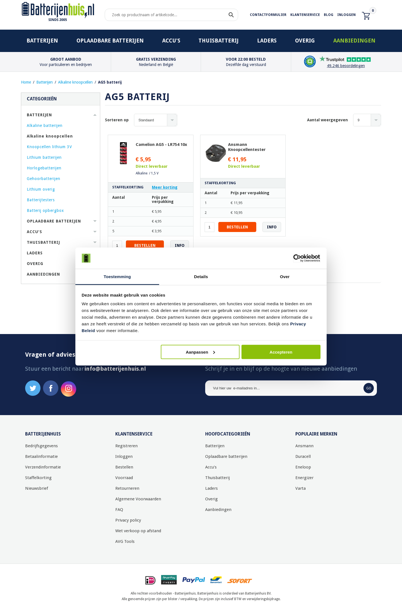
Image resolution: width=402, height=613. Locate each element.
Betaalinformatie (41, 456)
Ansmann (304, 445)
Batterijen (42, 40)
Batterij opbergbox (45, 210)
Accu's (171, 40)
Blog (328, 15)
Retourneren (127, 488)
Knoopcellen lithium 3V (49, 147)
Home (26, 82)
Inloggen (346, 15)
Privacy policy (128, 520)
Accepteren (281, 351)
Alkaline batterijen (45, 125)
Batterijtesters (41, 200)
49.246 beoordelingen (346, 66)
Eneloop (303, 467)
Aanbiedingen (354, 40)
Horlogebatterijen (44, 168)
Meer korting (165, 187)
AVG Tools (125, 541)
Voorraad (124, 477)
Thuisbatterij (218, 40)
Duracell (303, 456)
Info (180, 245)
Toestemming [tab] (117, 276)
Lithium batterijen (44, 157)
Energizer (304, 477)
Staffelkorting (38, 477)
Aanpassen (200, 351)
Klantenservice (305, 15)
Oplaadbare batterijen (110, 40)
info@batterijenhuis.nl (115, 368)
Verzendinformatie (43, 467)
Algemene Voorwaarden (138, 498)
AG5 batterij (110, 82)
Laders (267, 40)
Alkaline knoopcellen (75, 82)
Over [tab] (285, 276)
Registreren (126, 445)
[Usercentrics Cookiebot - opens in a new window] (296, 258)
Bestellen (124, 467)
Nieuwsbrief (36, 488)
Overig (305, 40)
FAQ (119, 509)
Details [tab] (201, 276)
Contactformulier (268, 15)
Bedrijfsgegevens (41, 445)
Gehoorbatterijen (43, 178)
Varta (300, 488)
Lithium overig (41, 189)
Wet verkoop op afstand (138, 530)
